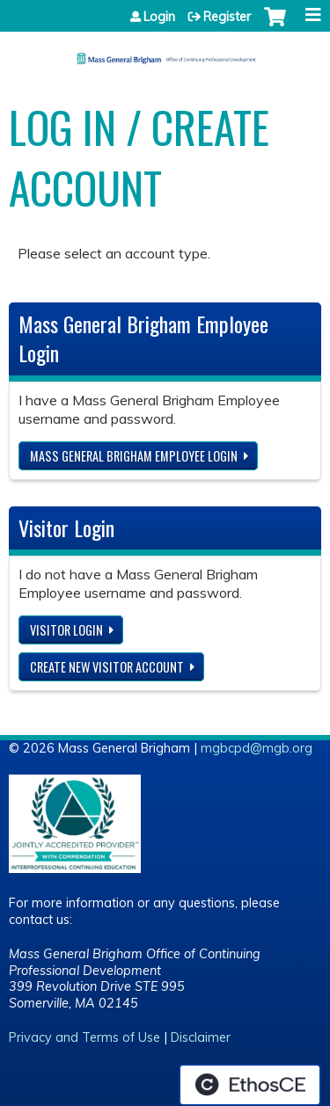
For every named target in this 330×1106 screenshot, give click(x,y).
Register (227, 17)
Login (159, 17)
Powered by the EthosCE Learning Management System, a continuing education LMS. (250, 1085)
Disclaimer (201, 1037)
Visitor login (66, 630)
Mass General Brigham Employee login (134, 456)
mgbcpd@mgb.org (256, 748)
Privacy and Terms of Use (84, 1037)
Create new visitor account (107, 667)
